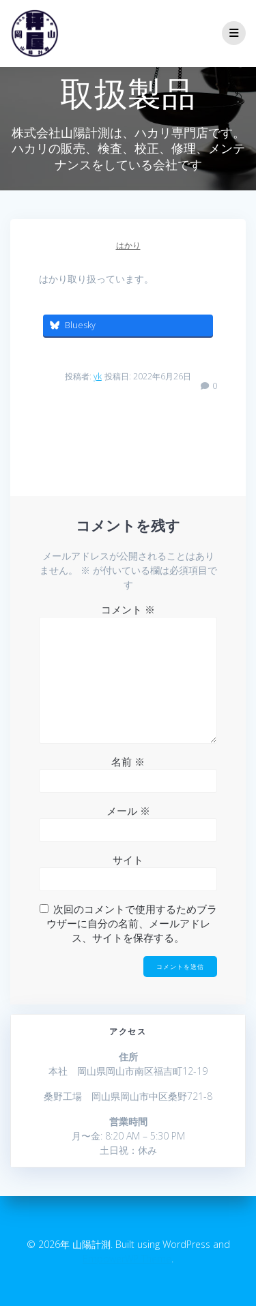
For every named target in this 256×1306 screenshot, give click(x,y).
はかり (128, 245)
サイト (128, 860)
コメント (128, 609)
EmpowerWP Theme (127, 1258)
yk (98, 376)
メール (128, 810)
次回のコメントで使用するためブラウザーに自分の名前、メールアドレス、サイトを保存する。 (131, 923)
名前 (128, 761)
